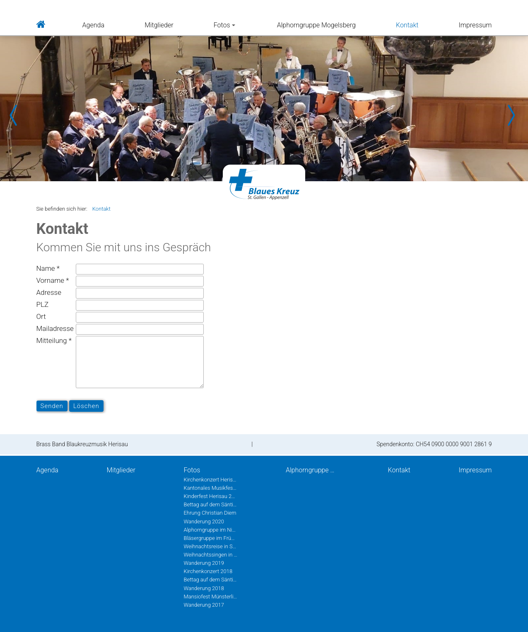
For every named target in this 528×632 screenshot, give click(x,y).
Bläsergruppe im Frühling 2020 (210, 538)
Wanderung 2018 (203, 588)
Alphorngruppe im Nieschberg (210, 530)
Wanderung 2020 (203, 521)
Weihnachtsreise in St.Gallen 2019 (210, 546)
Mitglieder (159, 25)
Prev (16, 115)
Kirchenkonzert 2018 (207, 571)
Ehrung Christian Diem (209, 513)
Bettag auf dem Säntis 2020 (210, 504)
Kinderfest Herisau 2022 (210, 496)
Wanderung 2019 (203, 563)
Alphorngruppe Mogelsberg (316, 25)
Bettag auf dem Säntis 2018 (210, 579)
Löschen (86, 406)
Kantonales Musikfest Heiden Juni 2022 (210, 488)
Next (511, 115)
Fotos (224, 25)
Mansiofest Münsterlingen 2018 (210, 596)
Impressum (475, 25)
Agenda (93, 25)
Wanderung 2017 (203, 605)
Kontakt (407, 25)
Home (41, 23)
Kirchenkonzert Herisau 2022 (210, 479)
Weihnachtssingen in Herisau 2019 (210, 555)
